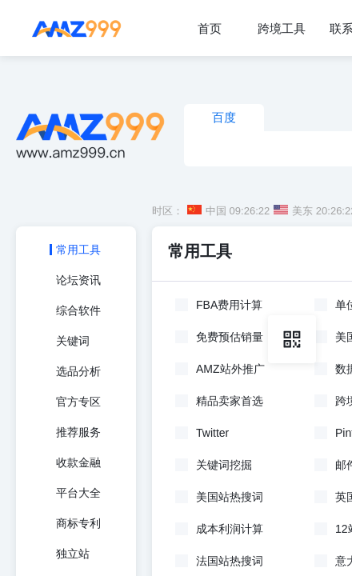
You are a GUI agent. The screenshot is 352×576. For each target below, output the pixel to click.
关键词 (73, 340)
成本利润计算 (229, 528)
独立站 (73, 553)
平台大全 (78, 492)
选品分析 (78, 371)
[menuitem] (210, 28)
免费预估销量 (229, 336)
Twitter (212, 432)
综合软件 (78, 310)
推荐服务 (78, 432)
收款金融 (78, 462)
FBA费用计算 (229, 304)
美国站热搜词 (229, 496)
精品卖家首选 (229, 400)
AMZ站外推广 (230, 368)
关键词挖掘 (224, 464)
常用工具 (78, 249)
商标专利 (78, 523)
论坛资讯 (78, 280)
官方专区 (78, 401)
